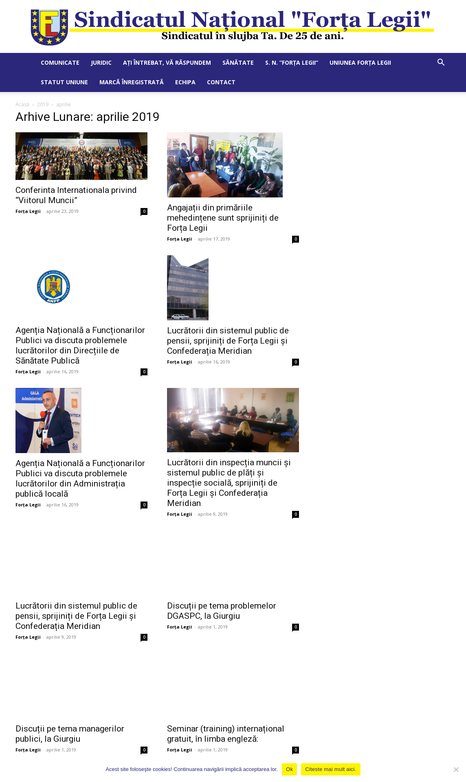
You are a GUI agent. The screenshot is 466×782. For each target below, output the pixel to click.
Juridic (101, 62)
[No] (456, 769)
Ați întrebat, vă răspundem (167, 62)
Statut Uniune (64, 82)
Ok (289, 769)
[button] (441, 63)
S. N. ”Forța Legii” (291, 62)
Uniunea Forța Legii (360, 62)
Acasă (22, 104)
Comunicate (60, 62)
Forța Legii (28, 211)
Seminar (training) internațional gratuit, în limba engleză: (225, 719)
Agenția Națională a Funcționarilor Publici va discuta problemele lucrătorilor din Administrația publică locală (80, 478)
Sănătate (238, 62)
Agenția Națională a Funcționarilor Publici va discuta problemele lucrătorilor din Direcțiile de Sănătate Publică (80, 345)
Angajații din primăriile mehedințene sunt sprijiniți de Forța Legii (223, 218)
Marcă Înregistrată (131, 82)
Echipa (185, 82)
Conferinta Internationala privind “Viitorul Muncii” (76, 195)
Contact (221, 82)
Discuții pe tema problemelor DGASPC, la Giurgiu (221, 603)
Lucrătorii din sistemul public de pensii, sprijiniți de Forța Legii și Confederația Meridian (228, 341)
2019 (42, 104)
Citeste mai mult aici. (330, 769)
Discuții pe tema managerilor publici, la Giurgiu (69, 718)
